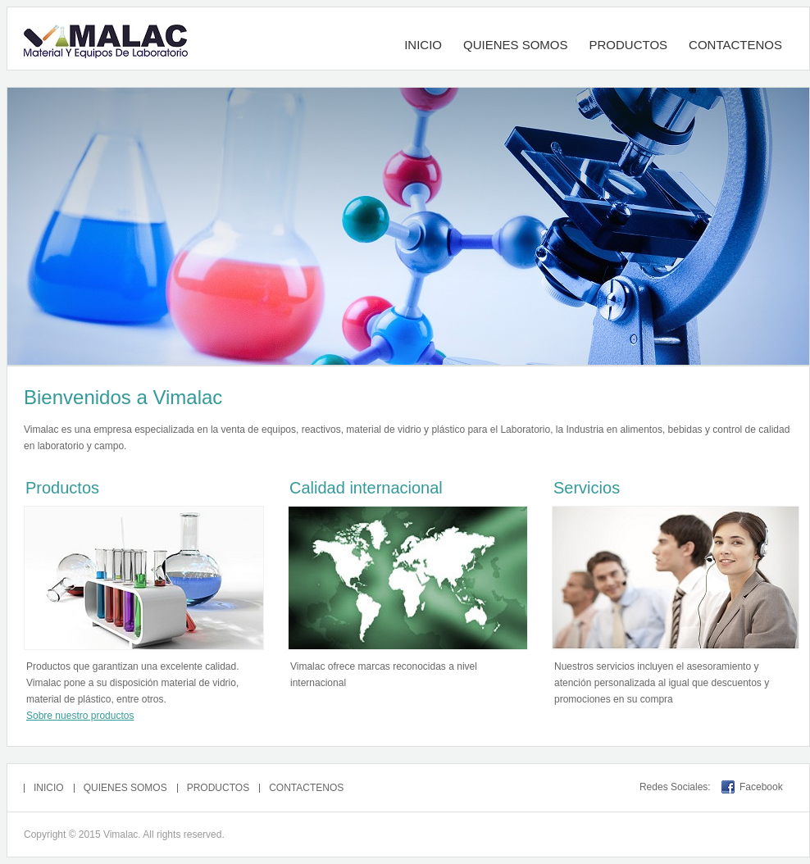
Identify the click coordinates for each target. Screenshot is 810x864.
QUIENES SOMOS (515, 45)
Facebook (761, 787)
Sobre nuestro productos (80, 715)
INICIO (423, 45)
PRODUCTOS (628, 45)
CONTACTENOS (735, 45)
